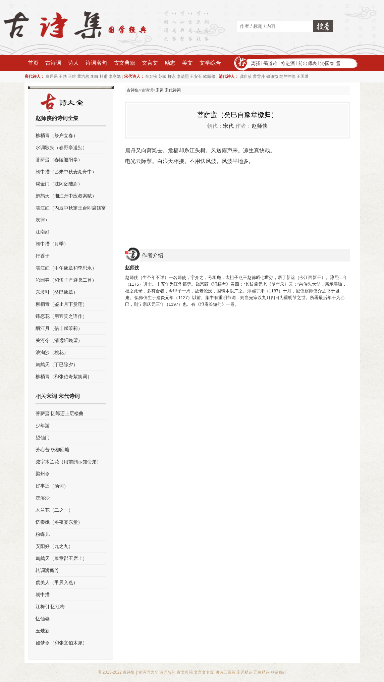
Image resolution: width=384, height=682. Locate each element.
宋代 (228, 126)
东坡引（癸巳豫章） (57, 292)
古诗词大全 (148, 672)
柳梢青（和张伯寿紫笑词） (64, 376)
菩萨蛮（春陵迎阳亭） (59, 159)
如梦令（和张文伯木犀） (61, 642)
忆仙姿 (43, 618)
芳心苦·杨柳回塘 (53, 449)
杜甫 (104, 76)
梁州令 (43, 473)
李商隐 (115, 76)
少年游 (43, 425)
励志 (170, 63)
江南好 (43, 231)
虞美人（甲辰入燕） (57, 582)
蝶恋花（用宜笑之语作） (61, 316)
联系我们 (278, 672)
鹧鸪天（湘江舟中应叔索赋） (66, 195)
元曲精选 (262, 672)
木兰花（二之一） (54, 510)
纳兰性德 (287, 76)
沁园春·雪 (330, 63)
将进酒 (288, 63)
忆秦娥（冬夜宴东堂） (59, 522)
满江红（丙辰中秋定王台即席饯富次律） (71, 213)
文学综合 (210, 63)
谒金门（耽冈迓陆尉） (59, 183)
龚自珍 (246, 76)
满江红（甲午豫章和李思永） (66, 268)
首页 (33, 63)
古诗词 (53, 63)
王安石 (196, 76)
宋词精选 (244, 672)
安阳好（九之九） (54, 546)
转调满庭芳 (47, 570)
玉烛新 (43, 630)
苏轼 (162, 76)
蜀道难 (270, 63)
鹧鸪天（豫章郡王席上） (61, 558)
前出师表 (307, 63)
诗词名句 (96, 63)
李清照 (183, 76)
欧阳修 (209, 76)
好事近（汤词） (52, 486)
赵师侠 (260, 126)
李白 (94, 76)
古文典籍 (124, 63)
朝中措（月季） (52, 243)
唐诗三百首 (225, 672)
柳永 (172, 76)
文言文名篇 (204, 672)
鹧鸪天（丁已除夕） (57, 364)
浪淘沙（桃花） (52, 352)
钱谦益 (272, 76)
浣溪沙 (43, 498)
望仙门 (43, 437)
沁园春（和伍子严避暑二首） (66, 280)
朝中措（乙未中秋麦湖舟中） (66, 171)
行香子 (43, 256)
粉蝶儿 (43, 534)
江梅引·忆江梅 (50, 606)
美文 (187, 63)
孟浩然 (83, 76)
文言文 (150, 63)
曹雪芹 (259, 76)
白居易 (52, 76)
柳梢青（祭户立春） (57, 135)
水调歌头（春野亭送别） (61, 147)
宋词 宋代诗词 (168, 90)
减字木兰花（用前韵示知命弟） (68, 461)
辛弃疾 (151, 76)
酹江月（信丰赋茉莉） (59, 328)
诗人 (73, 63)
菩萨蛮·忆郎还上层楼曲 (60, 413)
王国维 (302, 76)
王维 (72, 76)
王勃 (63, 76)
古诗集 (133, 90)
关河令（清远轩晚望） (59, 340)
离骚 (255, 63)
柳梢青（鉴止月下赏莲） (61, 304)
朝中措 (43, 594)
